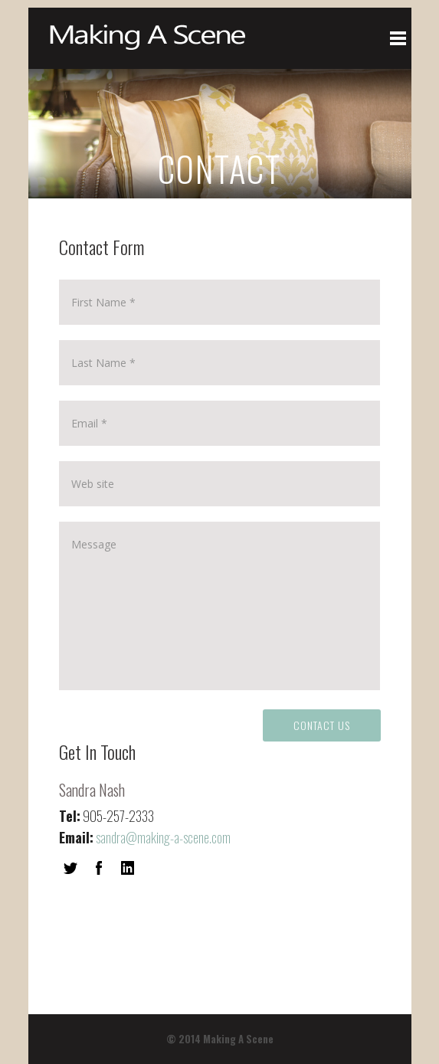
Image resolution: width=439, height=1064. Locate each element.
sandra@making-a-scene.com (163, 837)
